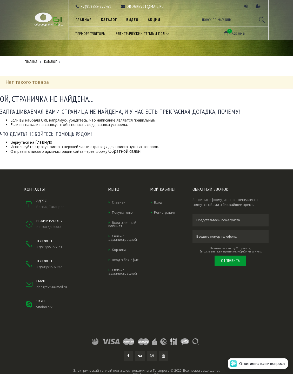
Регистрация (164, 212)
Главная (118, 202)
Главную (43, 142)
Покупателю (122, 212)
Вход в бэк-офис (125, 259)
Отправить (230, 260)
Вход (158, 202)
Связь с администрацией (122, 238)
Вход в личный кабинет (122, 224)
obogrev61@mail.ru (51, 286)
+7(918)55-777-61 (49, 246)
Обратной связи (124, 151)
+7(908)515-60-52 (49, 266)
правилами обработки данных (242, 251)
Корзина (119, 249)
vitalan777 (44, 307)
